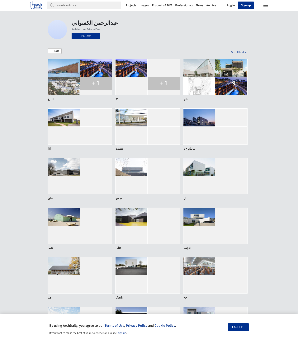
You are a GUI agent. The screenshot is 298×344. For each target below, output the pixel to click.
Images (144, 5)
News (199, 5)
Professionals (184, 5)
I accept (238, 327)
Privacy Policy (136, 325)
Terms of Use (114, 325)
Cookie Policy (164, 325)
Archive (211, 5)
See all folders (239, 52)
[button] (55, 51)
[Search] (89, 5)
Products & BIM (162, 5)
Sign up (246, 5)
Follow (86, 36)
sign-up (122, 333)
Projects (131, 5)
